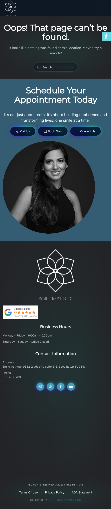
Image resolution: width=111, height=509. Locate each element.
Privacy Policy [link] (54, 492)
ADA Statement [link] (82, 492)
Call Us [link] (23, 131)
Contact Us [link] (85, 131)
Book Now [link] (52, 131)
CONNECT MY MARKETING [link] (64, 499)
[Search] (55, 67)
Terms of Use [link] (28, 492)
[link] (106, 36)
